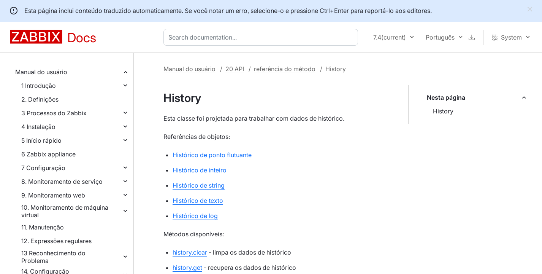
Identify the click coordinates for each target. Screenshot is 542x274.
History (443, 111)
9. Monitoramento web (53, 195)
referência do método (284, 69)
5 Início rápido (41, 140)
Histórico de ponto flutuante (212, 155)
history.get (187, 267)
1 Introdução (38, 85)
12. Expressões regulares (56, 241)
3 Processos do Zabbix (54, 113)
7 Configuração (43, 168)
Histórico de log (195, 216)
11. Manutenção (42, 227)
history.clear (190, 252)
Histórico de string (199, 185)
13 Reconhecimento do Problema (53, 256)
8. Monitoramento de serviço (62, 181)
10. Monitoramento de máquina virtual (64, 211)
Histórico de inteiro (200, 170)
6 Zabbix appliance (48, 154)
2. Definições (40, 99)
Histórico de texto (198, 200)
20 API (234, 69)
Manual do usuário (41, 72)
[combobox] (262, 37)
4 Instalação (38, 127)
